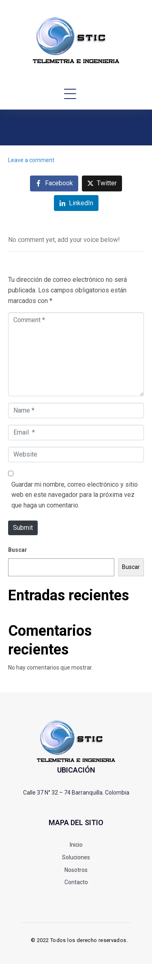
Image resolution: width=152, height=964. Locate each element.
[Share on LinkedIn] (76, 203)
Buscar (17, 550)
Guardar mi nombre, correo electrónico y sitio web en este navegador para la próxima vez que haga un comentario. (74, 495)
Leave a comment (31, 160)
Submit (23, 527)
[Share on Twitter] (102, 183)
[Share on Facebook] (54, 183)
